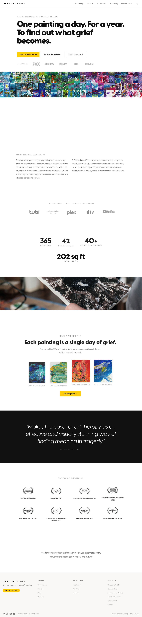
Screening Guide (114, 587)
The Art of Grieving (14, 4)
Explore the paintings (52, 56)
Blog (39, 595)
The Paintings (78, 4)
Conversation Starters (115, 595)
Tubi (29, 614)
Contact (76, 595)
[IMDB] (4, 614)
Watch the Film (11, 592)
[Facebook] (14, 614)
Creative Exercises (114, 599)
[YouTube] (11, 614)
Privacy (137, 614)
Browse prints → (68, 394)
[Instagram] (7, 614)
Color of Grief (113, 591)
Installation (101, 4)
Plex (37, 614)
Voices (110, 607)
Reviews (41, 599)
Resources (126, 4)
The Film (90, 4)
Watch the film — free (28, 56)
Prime (33, 614)
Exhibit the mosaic (76, 56)
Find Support (112, 603)
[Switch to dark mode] (137, 4)
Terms (131, 614)
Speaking (114, 4)
